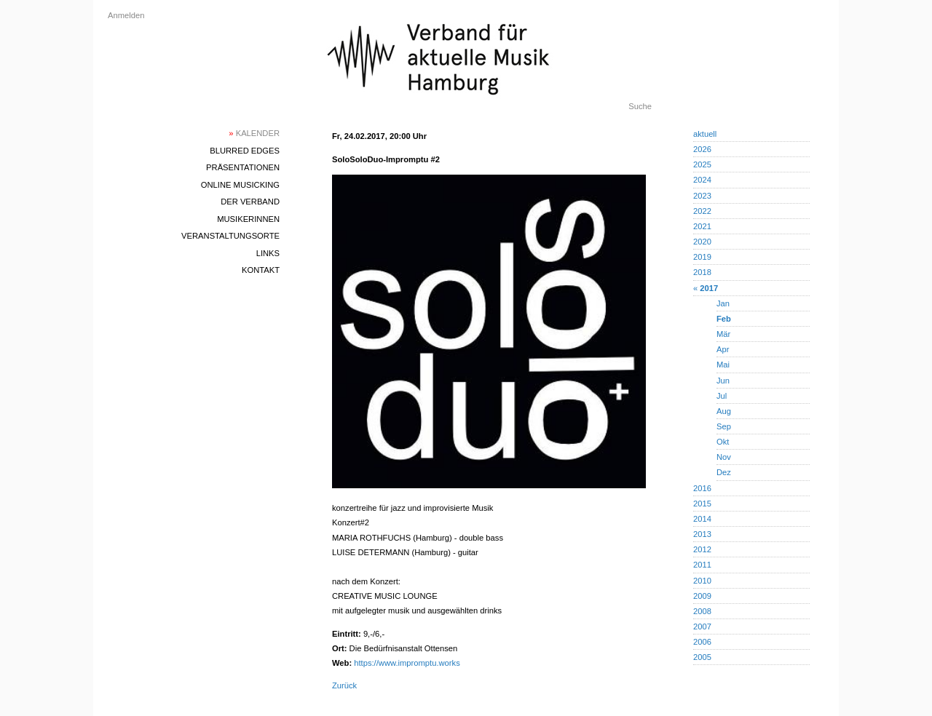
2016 (702, 488)
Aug (723, 411)
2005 (702, 657)
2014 (702, 518)
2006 (702, 641)
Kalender (254, 133)
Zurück (344, 685)
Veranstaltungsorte (230, 235)
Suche (640, 106)
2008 (702, 611)
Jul (721, 395)
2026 (702, 149)
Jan (723, 303)
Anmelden (126, 15)
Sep (723, 426)
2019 (702, 256)
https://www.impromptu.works (406, 663)
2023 (702, 195)
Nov (723, 457)
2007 (702, 626)
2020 (702, 241)
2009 (702, 596)
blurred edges (245, 150)
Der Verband (250, 201)
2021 (702, 226)
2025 (702, 164)
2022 (702, 211)
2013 (702, 534)
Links (268, 253)
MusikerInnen (248, 219)
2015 (702, 503)
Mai (723, 364)
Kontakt (261, 270)
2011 (702, 564)
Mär (723, 334)
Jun (723, 380)
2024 (702, 179)
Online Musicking (240, 184)
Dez (723, 472)
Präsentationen (243, 167)
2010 (702, 580)
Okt (722, 441)
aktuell (704, 134)
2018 (702, 272)
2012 (702, 549)
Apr (722, 349)
